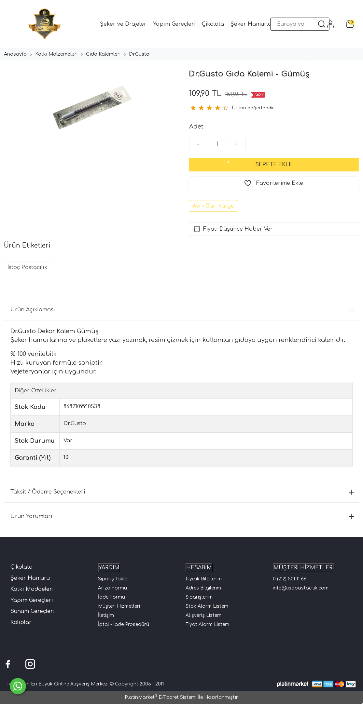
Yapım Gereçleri (31, 600)
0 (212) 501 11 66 (290, 578)
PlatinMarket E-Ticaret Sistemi (160, 697)
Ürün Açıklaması (182, 310)
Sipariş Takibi (113, 578)
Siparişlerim (199, 597)
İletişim (106, 615)
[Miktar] (217, 144)
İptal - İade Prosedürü (123, 624)
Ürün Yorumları (182, 516)
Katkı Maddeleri (31, 589)
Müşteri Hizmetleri (119, 606)
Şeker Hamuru (30, 578)
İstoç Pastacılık (27, 267)
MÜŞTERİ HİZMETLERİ (303, 568)
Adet (196, 126)
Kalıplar (21, 622)
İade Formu (111, 597)
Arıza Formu (112, 588)
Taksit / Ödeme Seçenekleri (182, 492)
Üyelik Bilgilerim (204, 578)
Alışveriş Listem (203, 615)
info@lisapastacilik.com (300, 588)
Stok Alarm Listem (207, 606)
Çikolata (21, 567)
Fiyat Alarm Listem (207, 624)
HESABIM (199, 568)
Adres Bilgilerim (203, 588)
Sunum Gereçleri (32, 611)
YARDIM (109, 568)
